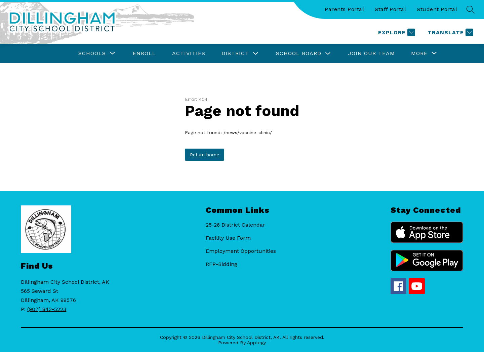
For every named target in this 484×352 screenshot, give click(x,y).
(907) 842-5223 (46, 309)
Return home (204, 154)
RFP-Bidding (221, 264)
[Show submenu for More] (419, 53)
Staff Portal (390, 9)
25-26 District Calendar (235, 225)
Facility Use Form (228, 238)
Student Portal (437, 9)
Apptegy (256, 342)
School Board (298, 53)
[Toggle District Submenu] (256, 53)
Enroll (144, 53)
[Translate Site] (449, 32)
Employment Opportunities (241, 251)
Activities (188, 53)
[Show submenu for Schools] (92, 53)
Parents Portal (344, 9)
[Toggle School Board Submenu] (328, 53)
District (235, 53)
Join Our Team (371, 53)
